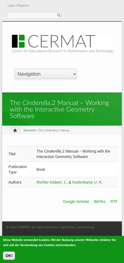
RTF (114, 201)
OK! (9, 257)
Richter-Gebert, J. (51, 182)
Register (23, 5)
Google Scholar (76, 201)
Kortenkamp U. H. (87, 182)
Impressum (67, 227)
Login (11, 5)
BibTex (100, 201)
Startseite (29, 130)
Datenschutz (86, 227)
